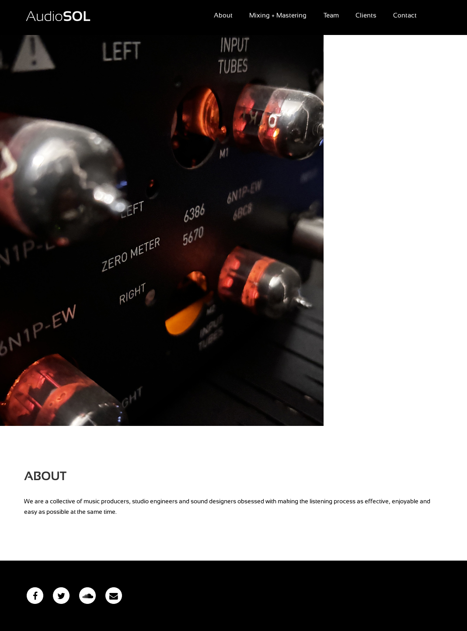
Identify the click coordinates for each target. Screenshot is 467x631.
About (223, 15)
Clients (365, 15)
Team (331, 15)
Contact (405, 15)
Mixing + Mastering (278, 15)
